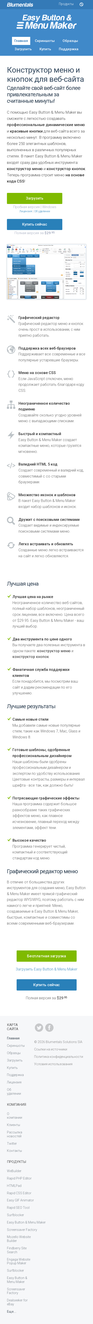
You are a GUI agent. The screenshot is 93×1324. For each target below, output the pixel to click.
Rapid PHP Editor (19, 1178)
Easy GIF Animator (20, 1200)
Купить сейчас (34, 224)
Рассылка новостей (14, 1134)
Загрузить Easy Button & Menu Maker (46, 969)
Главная (21, 41)
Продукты (66, 4)
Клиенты (13, 1125)
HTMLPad (14, 1186)
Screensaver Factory (22, 1230)
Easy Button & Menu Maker (26, 1222)
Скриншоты (45, 41)
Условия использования (53, 1064)
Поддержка (68, 49)
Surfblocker (15, 1215)
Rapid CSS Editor (19, 1193)
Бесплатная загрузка (46, 956)
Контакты (14, 1151)
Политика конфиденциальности (58, 1057)
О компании (14, 1116)
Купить (45, 49)
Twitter (12, 1143)
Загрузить (23, 49)
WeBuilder (14, 1171)
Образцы (70, 41)
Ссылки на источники (50, 1049)
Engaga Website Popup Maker (18, 1261)
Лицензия (25, 211)
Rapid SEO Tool (18, 1207)
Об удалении (42, 211)
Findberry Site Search (17, 1250)
